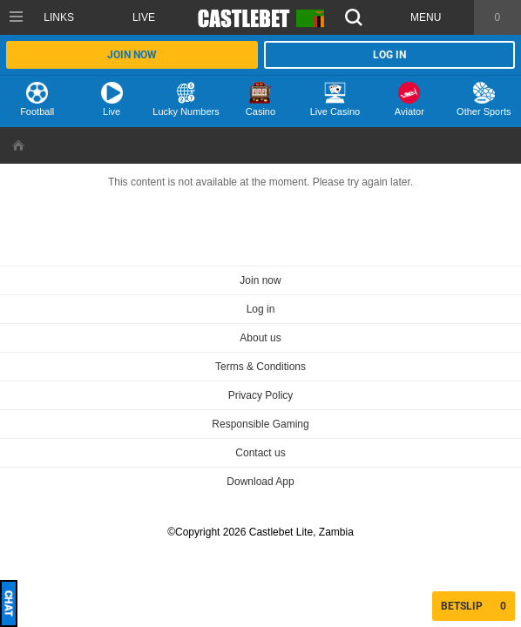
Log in (389, 55)
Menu (425, 17)
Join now (132, 55)
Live (143, 17)
